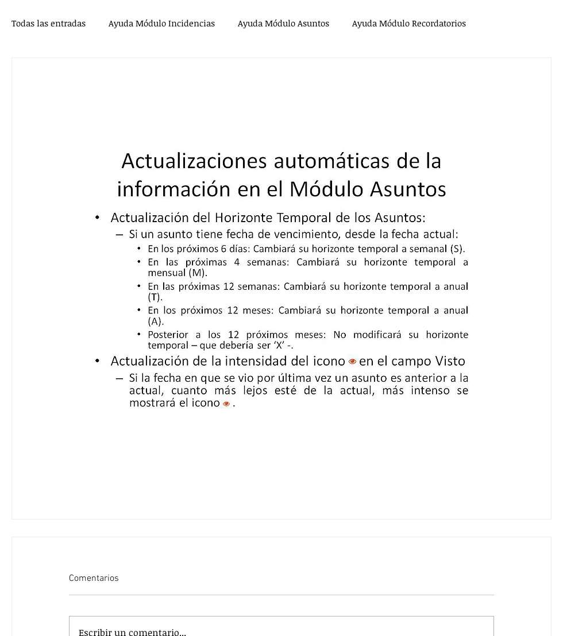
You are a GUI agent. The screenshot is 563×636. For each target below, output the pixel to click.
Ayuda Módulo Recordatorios (409, 23)
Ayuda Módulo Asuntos (283, 23)
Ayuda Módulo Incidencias (162, 23)
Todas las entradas (48, 23)
